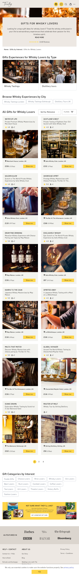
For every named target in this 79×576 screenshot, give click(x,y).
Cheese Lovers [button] (24, 479)
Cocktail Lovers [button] (39, 484)
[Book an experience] (61, 4)
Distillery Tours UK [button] (63, 101)
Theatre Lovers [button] (37, 489)
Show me (29, 166)
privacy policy (69, 567)
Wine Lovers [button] (39, 479)
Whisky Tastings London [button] (14, 102)
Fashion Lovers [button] (10, 494)
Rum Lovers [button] (23, 484)
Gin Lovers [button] (69, 479)
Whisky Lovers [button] (55, 479)
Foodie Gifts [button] (9, 479)
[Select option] (50, 112)
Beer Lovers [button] (9, 484)
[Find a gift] (56, 4)
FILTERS (69, 112)
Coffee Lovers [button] (55, 484)
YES (39, 572)
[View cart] (70, 4)
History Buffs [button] (53, 489)
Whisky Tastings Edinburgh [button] (39, 101)
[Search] (66, 4)
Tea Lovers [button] (8, 489)
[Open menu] (74, 4)
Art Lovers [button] (21, 489)
